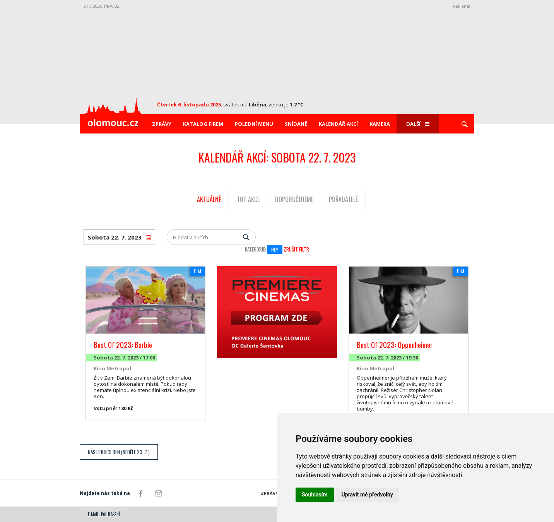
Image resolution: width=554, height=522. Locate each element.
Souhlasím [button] (315, 494)
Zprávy (161, 123)
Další (417, 123)
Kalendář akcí (338, 123)
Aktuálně (209, 199)
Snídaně (296, 123)
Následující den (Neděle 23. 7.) (119, 452)
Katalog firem (203, 123)
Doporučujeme (294, 199)
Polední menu (254, 123)
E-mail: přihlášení (104, 514)
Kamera (379, 123)
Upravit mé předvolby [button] (367, 494)
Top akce (248, 199)
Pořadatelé (343, 199)
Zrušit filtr (296, 249)
